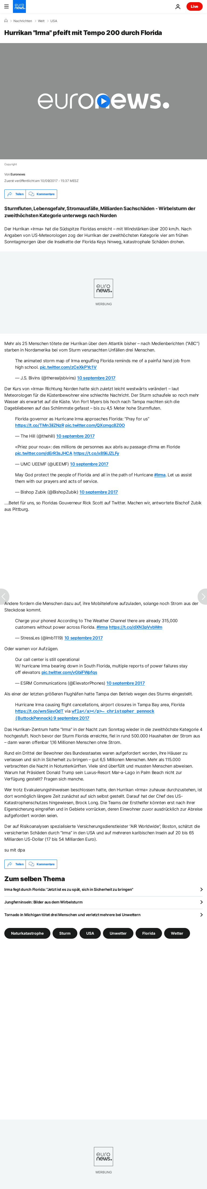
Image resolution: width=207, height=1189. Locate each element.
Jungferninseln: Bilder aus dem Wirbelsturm (43, 901)
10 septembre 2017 (96, 378)
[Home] (6, 21)
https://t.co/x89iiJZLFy (96, 453)
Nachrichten (22, 21)
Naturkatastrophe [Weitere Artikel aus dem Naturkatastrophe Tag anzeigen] (27, 932)
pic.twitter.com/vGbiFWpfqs (69, 672)
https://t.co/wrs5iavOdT (39, 711)
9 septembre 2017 (71, 717)
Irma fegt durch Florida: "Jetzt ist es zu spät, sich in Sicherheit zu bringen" (68, 888)
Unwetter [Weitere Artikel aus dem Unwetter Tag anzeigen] (118, 932)
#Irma (159, 474)
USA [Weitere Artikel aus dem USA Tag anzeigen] (90, 932)
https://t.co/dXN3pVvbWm (135, 627)
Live (194, 6)
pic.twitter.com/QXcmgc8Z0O (95, 425)
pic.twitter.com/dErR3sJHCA (44, 453)
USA (53, 21)
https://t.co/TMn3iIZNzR (39, 425)
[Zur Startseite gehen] (19, 6)
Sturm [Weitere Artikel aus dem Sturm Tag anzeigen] (65, 932)
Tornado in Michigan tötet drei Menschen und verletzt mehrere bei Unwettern (72, 913)
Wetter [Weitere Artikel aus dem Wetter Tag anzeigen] (177, 932)
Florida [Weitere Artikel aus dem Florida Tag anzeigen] (148, 932)
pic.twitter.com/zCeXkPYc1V (68, 367)
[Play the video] (103, 101)
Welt (41, 21)
